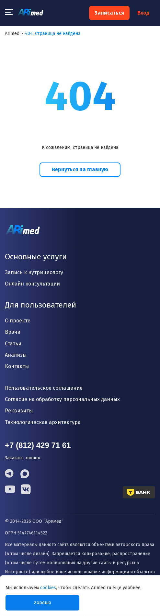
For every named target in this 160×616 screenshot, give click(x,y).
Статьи (13, 344)
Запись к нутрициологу (34, 272)
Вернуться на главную (80, 169)
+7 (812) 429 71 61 (38, 445)
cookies (48, 587)
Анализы (16, 355)
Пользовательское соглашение (44, 388)
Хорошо (42, 602)
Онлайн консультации (32, 284)
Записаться (109, 13)
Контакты (17, 366)
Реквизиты (19, 411)
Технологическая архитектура (43, 422)
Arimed (12, 33)
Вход (143, 13)
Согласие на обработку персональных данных (62, 399)
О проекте (17, 321)
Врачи (12, 332)
